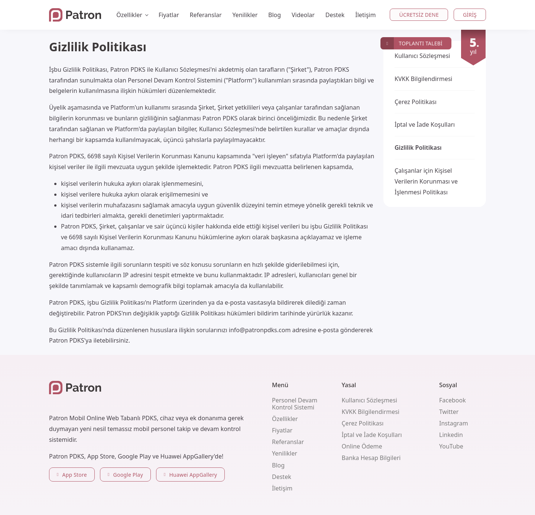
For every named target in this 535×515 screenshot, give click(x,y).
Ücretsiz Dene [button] (418, 14)
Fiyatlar (169, 15)
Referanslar (206, 15)
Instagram (453, 423)
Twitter (448, 412)
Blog (274, 15)
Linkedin (451, 435)
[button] (415, 43)
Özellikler (285, 419)
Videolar (303, 15)
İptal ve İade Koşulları (425, 124)
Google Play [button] (125, 474)
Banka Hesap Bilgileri (371, 458)
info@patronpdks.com (260, 330)
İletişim (365, 15)
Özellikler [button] (129, 15)
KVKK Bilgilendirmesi (424, 79)
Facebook (452, 400)
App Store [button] (72, 474)
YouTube (451, 446)
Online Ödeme (362, 446)
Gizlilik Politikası (418, 147)
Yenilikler (244, 15)
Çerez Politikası (416, 102)
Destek (335, 15)
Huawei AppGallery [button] (190, 474)
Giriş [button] (470, 14)
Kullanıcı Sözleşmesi (422, 56)
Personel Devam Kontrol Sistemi (294, 403)
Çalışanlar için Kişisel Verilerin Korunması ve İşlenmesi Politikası (426, 181)
